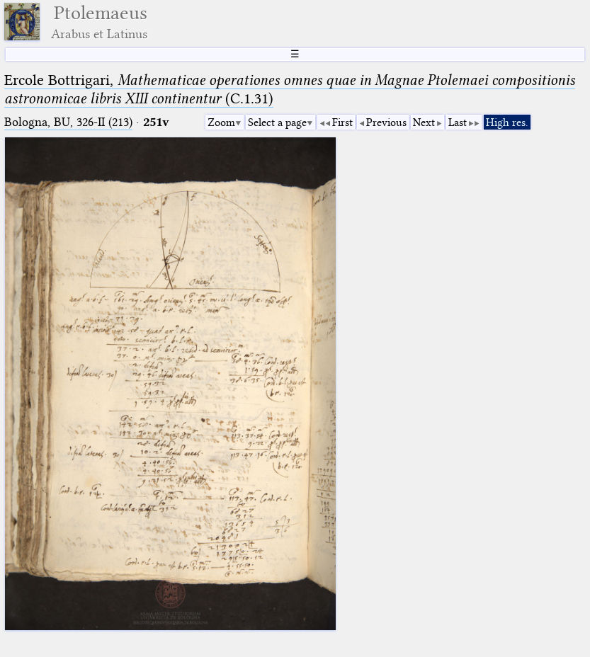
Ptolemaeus (99, 21)
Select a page (277, 122)
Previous (386, 122)
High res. (507, 122)
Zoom (221, 122)
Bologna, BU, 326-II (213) (68, 122)
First (342, 122)
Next (424, 122)
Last (457, 122)
